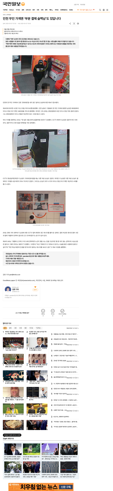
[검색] (100, 10)
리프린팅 (82, 4)
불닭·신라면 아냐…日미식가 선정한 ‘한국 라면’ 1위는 (14, 415)
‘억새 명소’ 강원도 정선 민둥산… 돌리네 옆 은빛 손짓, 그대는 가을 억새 (65, 422)
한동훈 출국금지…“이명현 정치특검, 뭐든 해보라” (66, 344)
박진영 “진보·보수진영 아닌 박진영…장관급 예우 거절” (38, 415)
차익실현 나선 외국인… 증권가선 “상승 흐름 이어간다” (14, 349)
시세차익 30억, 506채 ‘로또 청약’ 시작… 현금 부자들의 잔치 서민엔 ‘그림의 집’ (66, 351)
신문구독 (76, 4)
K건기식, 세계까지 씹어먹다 (61, 417)
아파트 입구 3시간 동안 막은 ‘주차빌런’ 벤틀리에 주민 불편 (66, 367)
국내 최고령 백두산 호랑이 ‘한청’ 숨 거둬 (31, 458)
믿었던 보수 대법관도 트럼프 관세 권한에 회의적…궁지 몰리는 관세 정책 (66, 389)
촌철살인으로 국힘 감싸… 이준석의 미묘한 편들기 (65, 339)
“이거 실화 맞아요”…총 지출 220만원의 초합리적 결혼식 (12, 476)
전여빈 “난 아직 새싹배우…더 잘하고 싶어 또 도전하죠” (66, 400)
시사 (4, 15)
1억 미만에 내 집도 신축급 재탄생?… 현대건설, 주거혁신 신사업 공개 (50, 458)
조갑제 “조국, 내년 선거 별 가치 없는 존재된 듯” (37, 332)
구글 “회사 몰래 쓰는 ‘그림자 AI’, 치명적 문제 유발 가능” (68, 476)
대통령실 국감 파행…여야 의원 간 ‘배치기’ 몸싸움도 (66, 334)
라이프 (9, 15)
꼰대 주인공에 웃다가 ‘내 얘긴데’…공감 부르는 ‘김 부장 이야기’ (66, 405)
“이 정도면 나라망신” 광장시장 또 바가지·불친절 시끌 (66, 372)
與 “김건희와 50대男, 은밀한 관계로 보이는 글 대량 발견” (38, 365)
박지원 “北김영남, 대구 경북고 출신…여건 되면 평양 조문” (14, 332)
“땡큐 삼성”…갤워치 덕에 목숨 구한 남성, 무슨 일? (37, 382)
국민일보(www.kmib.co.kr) (26, 280)
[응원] (35, 290)
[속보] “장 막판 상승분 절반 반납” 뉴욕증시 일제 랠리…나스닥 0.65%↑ (65, 361)
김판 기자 (15, 289)
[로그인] (104, 10)
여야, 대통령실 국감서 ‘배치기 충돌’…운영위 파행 (68, 458)
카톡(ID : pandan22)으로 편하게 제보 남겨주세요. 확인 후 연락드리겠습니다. (21, 296)
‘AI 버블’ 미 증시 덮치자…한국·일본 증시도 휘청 (65, 394)
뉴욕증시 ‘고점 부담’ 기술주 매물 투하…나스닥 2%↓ (66, 356)
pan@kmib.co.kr (15, 291)
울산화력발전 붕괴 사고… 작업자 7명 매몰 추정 (65, 377)
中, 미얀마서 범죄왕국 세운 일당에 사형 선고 (66, 384)
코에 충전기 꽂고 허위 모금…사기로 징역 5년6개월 (14, 382)
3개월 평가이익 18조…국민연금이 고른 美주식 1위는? (38, 349)
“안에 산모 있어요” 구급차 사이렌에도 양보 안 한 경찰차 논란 (14, 365)
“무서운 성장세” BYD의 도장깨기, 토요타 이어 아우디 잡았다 (66, 427)
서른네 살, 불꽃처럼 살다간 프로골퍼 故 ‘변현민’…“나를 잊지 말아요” (14, 399)
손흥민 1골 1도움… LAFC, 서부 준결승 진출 (66, 410)
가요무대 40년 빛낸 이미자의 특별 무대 (38, 398)
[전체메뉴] (107, 10)
